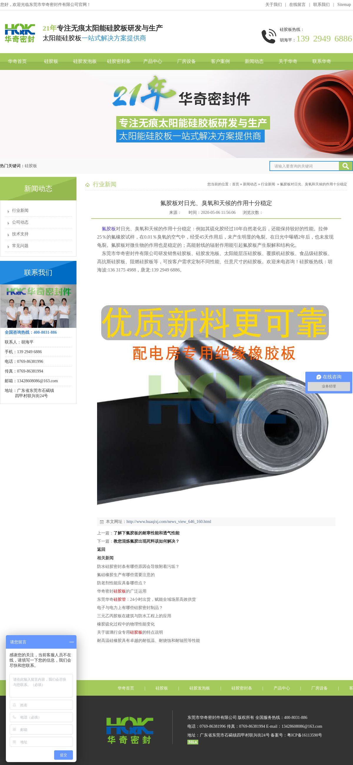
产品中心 (152, 61)
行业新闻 (20, 210)
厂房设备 (186, 61)
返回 (101, 549)
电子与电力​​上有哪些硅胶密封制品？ (130, 607)
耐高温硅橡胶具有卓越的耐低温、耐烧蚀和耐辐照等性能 (148, 640)
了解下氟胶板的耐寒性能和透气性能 (146, 533)
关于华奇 (288, 61)
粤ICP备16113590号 (304, 735)
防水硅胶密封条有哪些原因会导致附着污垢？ (138, 566)
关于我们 (273, 4)
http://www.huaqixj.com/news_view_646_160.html (168, 521)
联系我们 (321, 4)
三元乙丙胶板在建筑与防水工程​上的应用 (134, 616)
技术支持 (20, 234)
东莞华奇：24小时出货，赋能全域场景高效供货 (146, 599)
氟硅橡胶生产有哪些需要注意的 (126, 575)
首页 (235, 184)
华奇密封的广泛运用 (121, 591)
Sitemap (344, 4)
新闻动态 (254, 61)
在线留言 (297, 4)
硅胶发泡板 (85, 61)
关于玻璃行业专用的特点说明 (130, 632)
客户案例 (220, 61)
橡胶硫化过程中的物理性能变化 (126, 624)
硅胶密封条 (119, 61)
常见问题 (20, 246)
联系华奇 (321, 61)
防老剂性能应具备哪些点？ (121, 583)
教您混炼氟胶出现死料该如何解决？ (146, 541)
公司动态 (20, 222)
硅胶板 (51, 61)
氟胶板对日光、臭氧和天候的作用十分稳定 (313, 184)
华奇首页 (17, 61)
